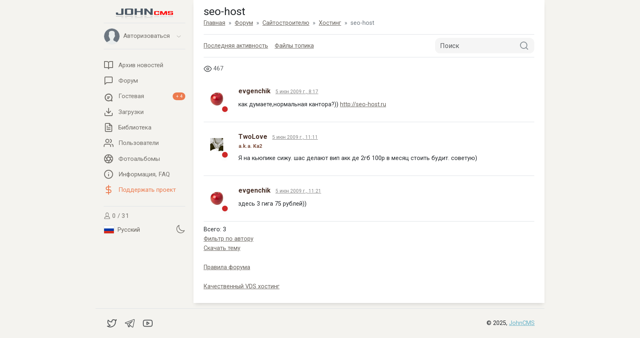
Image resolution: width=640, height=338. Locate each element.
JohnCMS (522, 323)
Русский (122, 229)
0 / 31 (116, 215)
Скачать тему (222, 248)
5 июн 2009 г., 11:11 (295, 137)
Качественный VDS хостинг (242, 286)
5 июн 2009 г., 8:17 (297, 91)
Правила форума (227, 267)
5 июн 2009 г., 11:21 (298, 191)
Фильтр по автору (228, 238)
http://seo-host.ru (363, 104)
